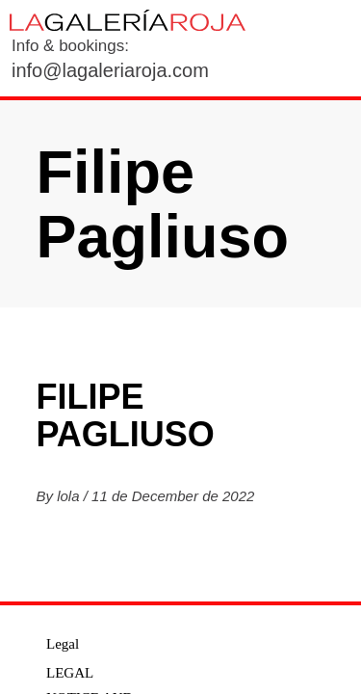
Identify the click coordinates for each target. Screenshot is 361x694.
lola (70, 496)
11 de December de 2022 (172, 496)
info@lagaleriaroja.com (110, 70)
